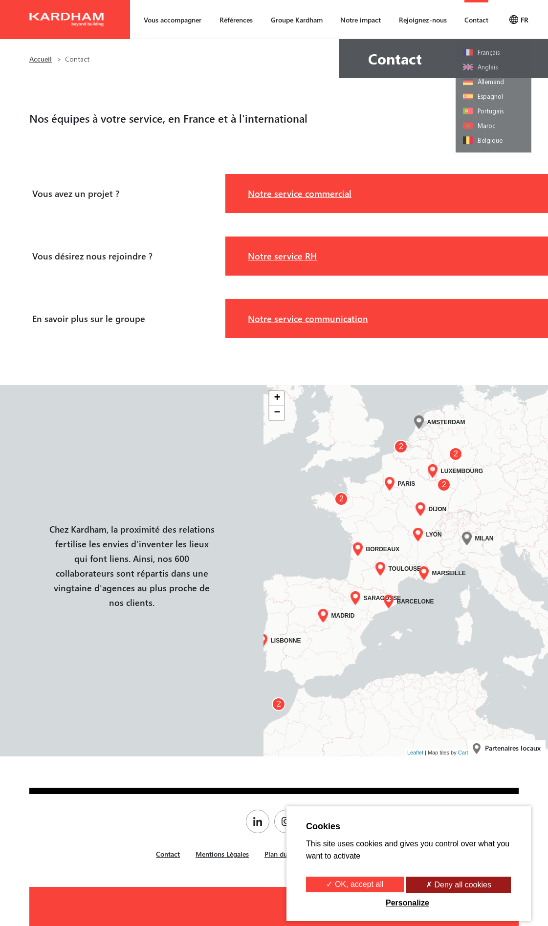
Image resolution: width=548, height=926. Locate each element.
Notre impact (360, 19)
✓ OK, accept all (354, 884)
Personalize (407, 903)
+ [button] (277, 398)
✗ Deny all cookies (458, 885)
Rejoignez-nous (423, 19)
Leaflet (415, 752)
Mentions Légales (222, 854)
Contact (476, 19)
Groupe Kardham (297, 19)
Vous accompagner (172, 19)
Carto (464, 752)
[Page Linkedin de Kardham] (260, 821)
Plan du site (282, 854)
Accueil (40, 59)
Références (236, 19)
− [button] (277, 413)
